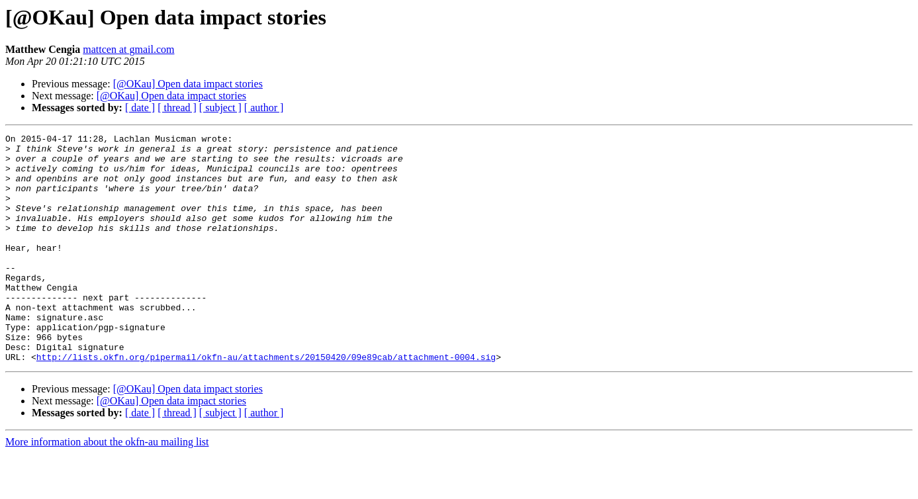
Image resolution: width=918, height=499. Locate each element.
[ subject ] (220, 107)
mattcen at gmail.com (128, 49)
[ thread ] (177, 107)
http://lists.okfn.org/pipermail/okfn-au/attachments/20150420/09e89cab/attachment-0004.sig (266, 402)
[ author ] (264, 107)
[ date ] (140, 107)
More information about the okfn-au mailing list (107, 487)
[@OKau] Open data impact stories (188, 83)
